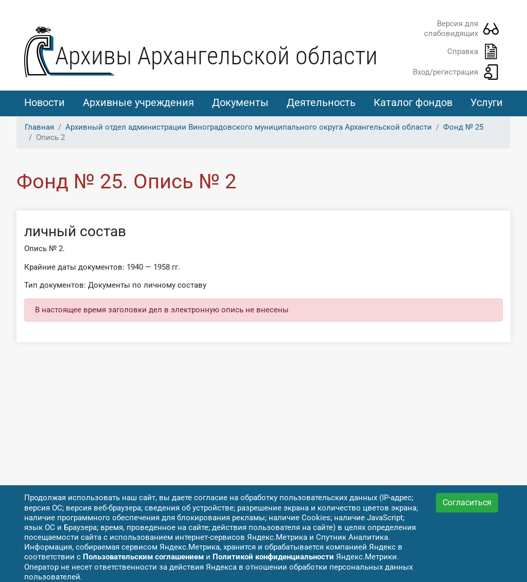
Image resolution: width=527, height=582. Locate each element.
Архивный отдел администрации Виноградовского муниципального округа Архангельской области (248, 127)
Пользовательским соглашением (143, 556)
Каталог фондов (413, 102)
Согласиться (467, 502)
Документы (240, 102)
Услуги (486, 102)
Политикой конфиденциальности (273, 556)
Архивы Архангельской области (216, 55)
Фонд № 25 (463, 127)
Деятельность (321, 102)
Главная (39, 127)
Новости (44, 102)
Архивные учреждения (138, 102)
